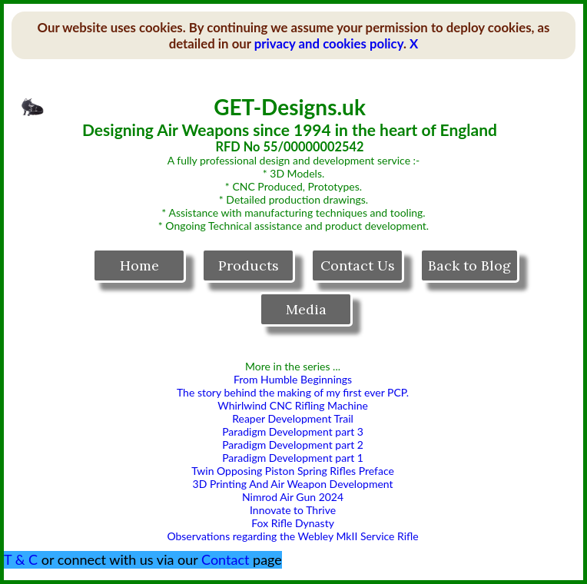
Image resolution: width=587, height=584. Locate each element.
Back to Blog (469, 265)
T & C (21, 559)
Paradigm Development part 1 (292, 457)
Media (306, 309)
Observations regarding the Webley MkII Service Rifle (292, 536)
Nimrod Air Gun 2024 (292, 496)
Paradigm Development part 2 (292, 444)
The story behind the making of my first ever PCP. (293, 392)
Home (139, 265)
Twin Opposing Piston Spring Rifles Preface (292, 470)
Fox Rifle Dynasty (292, 522)
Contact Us (357, 265)
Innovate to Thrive (293, 509)
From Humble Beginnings (293, 379)
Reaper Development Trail (292, 418)
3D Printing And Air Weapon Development (293, 483)
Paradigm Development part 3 (292, 431)
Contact (225, 559)
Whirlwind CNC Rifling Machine (292, 405)
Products (248, 265)
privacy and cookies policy (328, 43)
